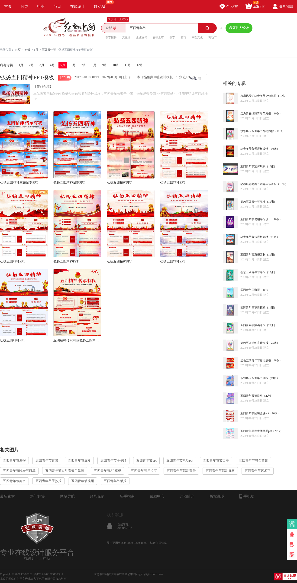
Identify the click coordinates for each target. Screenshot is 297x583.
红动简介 (187, 496)
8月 (94, 65)
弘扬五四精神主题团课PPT (19, 182)
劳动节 (212, 37)
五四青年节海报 (14, 460)
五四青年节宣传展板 (252, 166)
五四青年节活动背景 (181, 471)
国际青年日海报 (250, 290)
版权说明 (217, 496)
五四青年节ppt (146, 460)
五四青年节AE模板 (107, 471)
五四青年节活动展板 (220, 471)
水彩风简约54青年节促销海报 (258, 95)
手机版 (247, 496)
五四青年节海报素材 (252, 254)
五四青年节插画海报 (252, 325)
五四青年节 (49, 49)
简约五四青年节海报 (252, 201)
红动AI (102, 4)
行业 (41, 6)
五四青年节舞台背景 (253, 460)
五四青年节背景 (47, 460)
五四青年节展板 (79, 460)
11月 (128, 65)
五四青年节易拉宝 (144, 471)
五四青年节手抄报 (48, 481)
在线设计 (77, 6)
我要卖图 (292, 524)
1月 (21, 65)
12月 (139, 65)
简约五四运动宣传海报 (254, 342)
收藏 (193, 78)
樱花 (183, 37)
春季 (172, 37)
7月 (83, 65)
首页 (8, 6)
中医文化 (197, 37)
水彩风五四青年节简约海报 (257, 131)
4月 (52, 65)
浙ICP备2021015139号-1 (48, 574)
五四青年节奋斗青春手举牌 (64, 471)
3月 (41, 65)
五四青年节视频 (82, 481)
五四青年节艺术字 (258, 471)
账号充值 (97, 496)
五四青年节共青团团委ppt (256, 431)
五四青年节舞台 (14, 481)
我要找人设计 (239, 28)
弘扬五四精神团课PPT (69, 182)
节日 (57, 6)
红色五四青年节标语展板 (255, 360)
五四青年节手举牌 (113, 460)
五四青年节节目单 (251, 395)
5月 (36, 49)
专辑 (27, 49)
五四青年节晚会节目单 (19, 471)
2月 (31, 65)
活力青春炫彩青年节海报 (255, 113)
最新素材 (7, 496)
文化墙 (126, 37)
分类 (24, 6)
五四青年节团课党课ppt (254, 413)
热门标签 (37, 496)
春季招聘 (110, 37)
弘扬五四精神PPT (119, 182)
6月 (73, 65)
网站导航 (67, 496)
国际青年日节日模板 (252, 307)
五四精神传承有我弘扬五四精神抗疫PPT (77, 340)
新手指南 (127, 496)
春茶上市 (158, 37)
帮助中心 (157, 496)
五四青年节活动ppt (179, 460)
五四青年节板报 (115, 481)
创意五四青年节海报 (252, 272)
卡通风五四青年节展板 (254, 378)
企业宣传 (141, 37)
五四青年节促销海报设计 (255, 219)
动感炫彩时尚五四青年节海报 (258, 184)
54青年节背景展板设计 (254, 148)
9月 (104, 65)
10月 (116, 65)
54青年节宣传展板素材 (254, 237)
